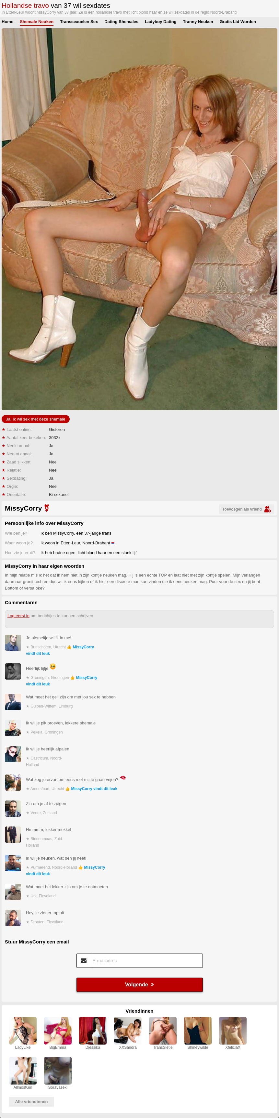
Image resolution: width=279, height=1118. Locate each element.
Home (7, 21)
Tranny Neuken (198, 21)
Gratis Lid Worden (238, 21)
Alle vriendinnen (31, 1101)
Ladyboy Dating (161, 21)
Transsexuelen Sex (79, 21)
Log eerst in (18, 615)
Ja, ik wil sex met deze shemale (35, 419)
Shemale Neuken (36, 21)
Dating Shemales (121, 21)
